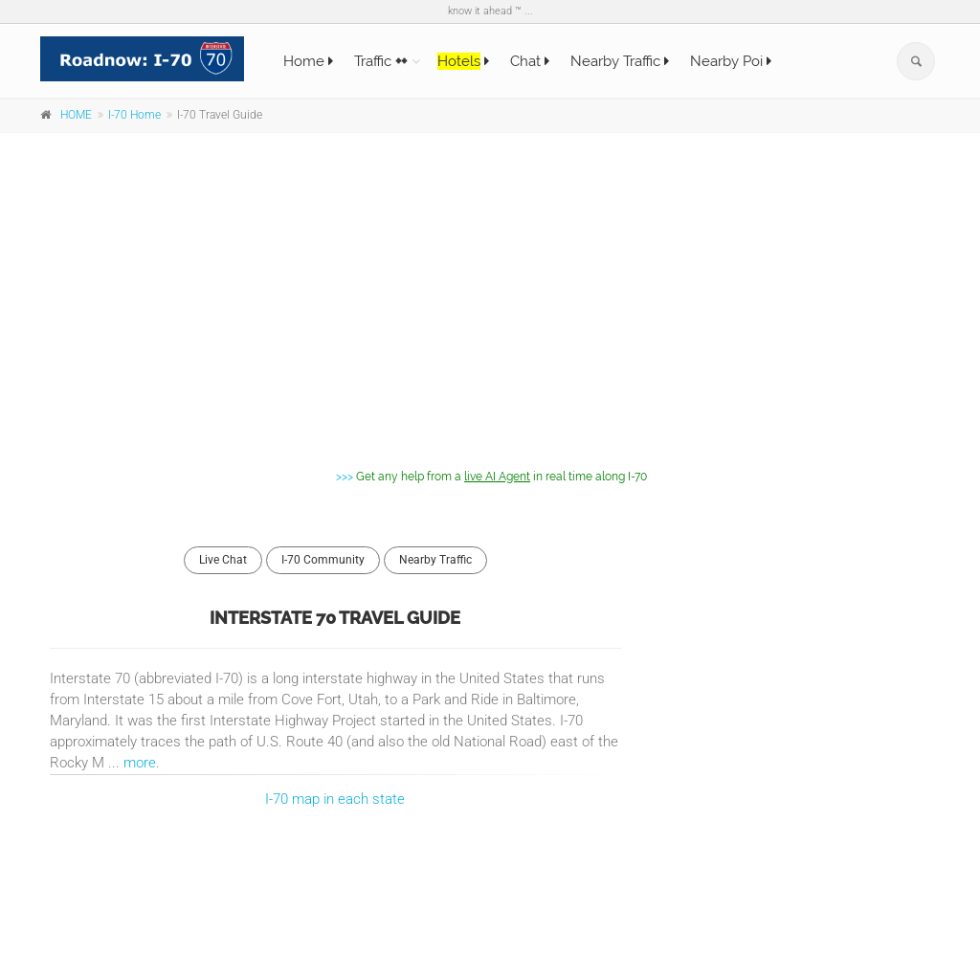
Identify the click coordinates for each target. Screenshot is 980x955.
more (139, 762)
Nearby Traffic (619, 61)
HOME (76, 115)
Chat (529, 61)
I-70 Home (134, 115)
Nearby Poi (730, 61)
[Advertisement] (490, 286)
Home (308, 61)
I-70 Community (323, 559)
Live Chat (223, 559)
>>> (490, 476)
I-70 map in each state (335, 799)
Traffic (380, 61)
